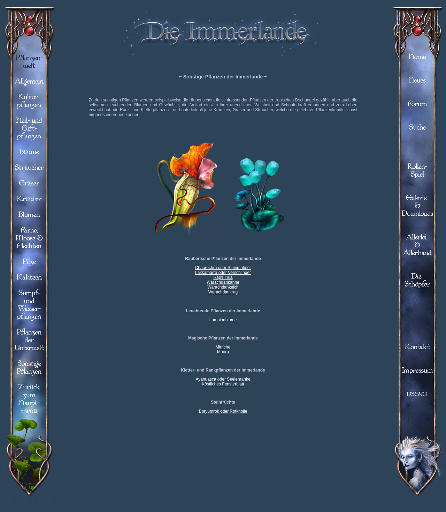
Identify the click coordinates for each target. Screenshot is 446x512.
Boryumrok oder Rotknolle (223, 411)
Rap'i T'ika (222, 277)
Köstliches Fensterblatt (223, 384)
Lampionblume (223, 320)
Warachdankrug (223, 292)
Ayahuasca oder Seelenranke (222, 379)
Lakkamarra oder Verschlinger (223, 272)
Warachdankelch (223, 287)
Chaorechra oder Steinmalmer (223, 267)
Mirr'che (223, 347)
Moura (223, 352)
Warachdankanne (223, 282)
